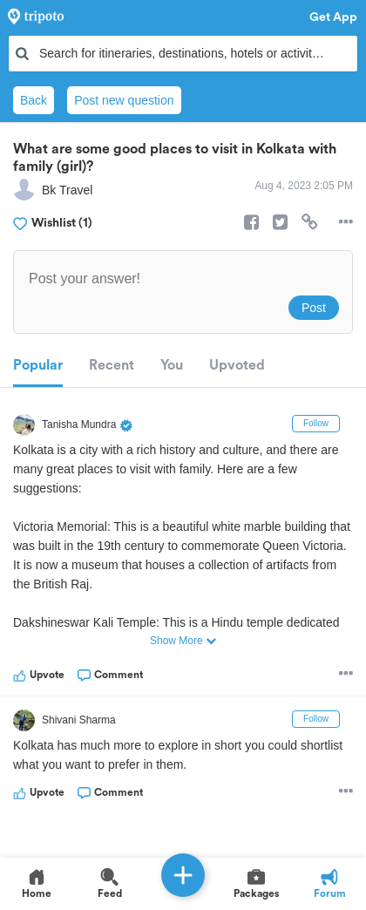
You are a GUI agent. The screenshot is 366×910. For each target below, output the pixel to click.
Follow (316, 423)
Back (33, 100)
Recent (111, 365)
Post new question (123, 100)
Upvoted (237, 365)
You (171, 365)
